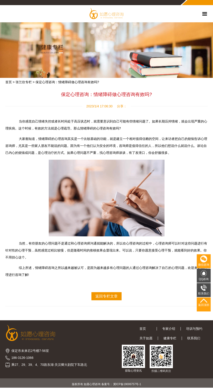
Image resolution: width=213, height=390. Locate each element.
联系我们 (193, 338)
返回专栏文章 (106, 296)
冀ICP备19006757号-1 (127, 384)
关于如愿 (145, 338)
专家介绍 (168, 329)
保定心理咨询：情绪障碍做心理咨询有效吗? (67, 82)
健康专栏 (169, 338)
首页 (145, 329)
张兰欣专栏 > (25, 82)
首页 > (10, 82)
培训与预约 (194, 329)
